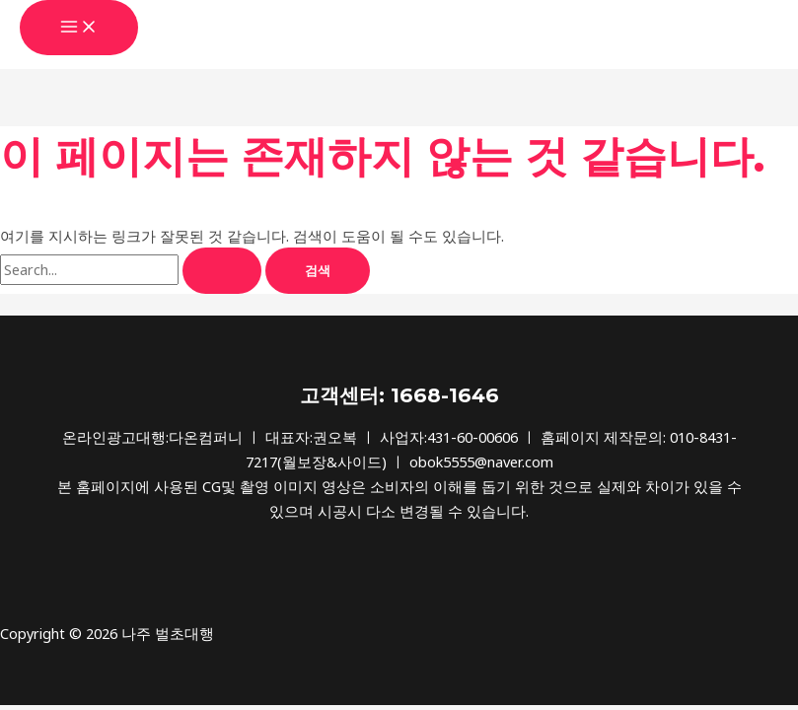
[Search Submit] (221, 271)
